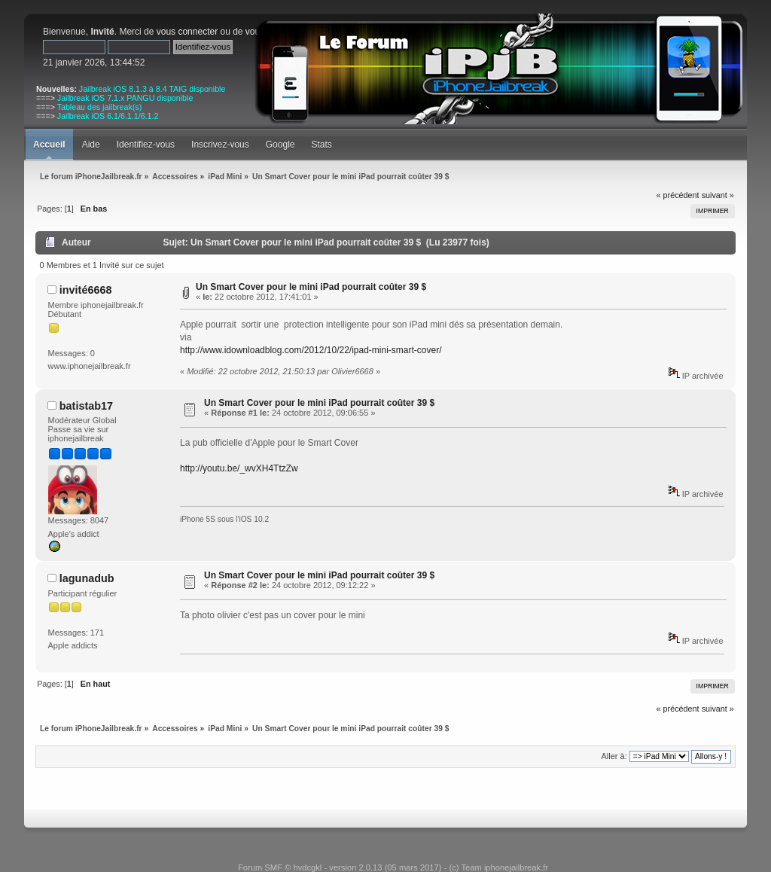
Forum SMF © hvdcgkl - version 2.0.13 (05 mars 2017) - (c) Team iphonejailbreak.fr (393, 867)
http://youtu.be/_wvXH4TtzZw (239, 468)
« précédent (678, 195)
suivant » (718, 195)
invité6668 (85, 290)
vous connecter (187, 31)
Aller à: (613, 756)
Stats (321, 144)
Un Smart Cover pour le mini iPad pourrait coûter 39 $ (311, 287)
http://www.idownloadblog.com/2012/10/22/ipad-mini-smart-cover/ (311, 350)
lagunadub (86, 578)
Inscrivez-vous (220, 144)
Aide (91, 144)
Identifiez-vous (146, 144)
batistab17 (86, 406)
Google (280, 144)
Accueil (49, 144)
